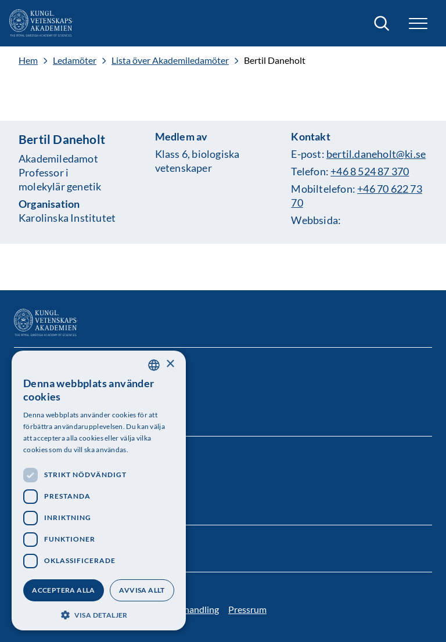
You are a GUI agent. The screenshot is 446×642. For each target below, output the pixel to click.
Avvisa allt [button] (141, 590)
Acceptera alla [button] (63, 590)
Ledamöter (74, 60)
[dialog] (99, 490)
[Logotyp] (41, 23)
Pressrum (247, 609)
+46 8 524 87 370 (369, 171)
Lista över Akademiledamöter (170, 60)
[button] (418, 23)
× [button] (170, 364)
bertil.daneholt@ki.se (376, 153)
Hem (28, 60)
